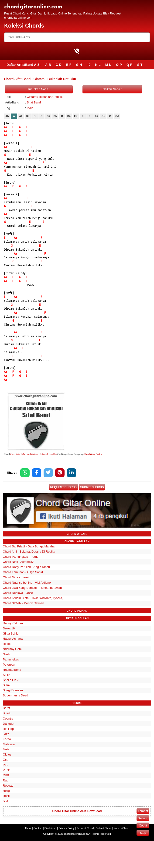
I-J (88, 65)
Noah (6, 654)
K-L (97, 65)
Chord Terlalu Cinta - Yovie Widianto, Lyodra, (33, 598)
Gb (103, 116)
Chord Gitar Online (92, 454)
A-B (48, 65)
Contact (38, 828)
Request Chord (85, 828)
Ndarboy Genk (12, 649)
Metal (6, 749)
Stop (143, 832)
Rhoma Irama (12, 670)
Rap (5, 780)
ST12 (6, 675)
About (28, 828)
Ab (7, 116)
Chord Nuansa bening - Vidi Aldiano (27, 583)
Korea (7, 739)
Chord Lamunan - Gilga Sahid (23, 572)
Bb (28, 116)
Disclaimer (50, 828)
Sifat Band (34, 102)
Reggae (8, 786)
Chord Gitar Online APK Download (77, 811)
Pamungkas (11, 659)
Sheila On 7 (11, 680)
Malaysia (9, 744)
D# (69, 116)
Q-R (130, 65)
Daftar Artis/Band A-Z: (24, 65)
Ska (5, 801)
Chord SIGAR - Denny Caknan (23, 603)
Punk (6, 770)
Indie (30, 108)
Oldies (7, 755)
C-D (59, 65)
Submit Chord (103, 828)
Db (55, 116)
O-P (119, 65)
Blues (6, 713)
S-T (140, 65)
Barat (6, 708)
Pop (5, 765)
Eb (75, 116)
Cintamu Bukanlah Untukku (45, 97)
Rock (6, 796)
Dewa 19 (9, 628)
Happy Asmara (13, 639)
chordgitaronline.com (33, 7)
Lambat (143, 811)
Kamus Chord (121, 828)
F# (96, 116)
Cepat (143, 825)
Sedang (143, 818)
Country (8, 718)
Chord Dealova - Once (18, 593)
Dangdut (8, 724)
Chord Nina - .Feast (16, 577)
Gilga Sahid (10, 633)
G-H (79, 65)
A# (20, 116)
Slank (6, 685)
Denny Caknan (13, 623)
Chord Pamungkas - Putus (20, 557)
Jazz (6, 734)
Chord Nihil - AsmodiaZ (18, 562)
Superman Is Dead (15, 696)
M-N (108, 65)
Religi (6, 791)
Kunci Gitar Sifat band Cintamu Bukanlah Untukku (33, 454)
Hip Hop (8, 729)
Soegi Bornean (13, 690)
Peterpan (9, 665)
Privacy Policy (66, 828)
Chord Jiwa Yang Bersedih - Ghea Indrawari (32, 588)
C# (48, 116)
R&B (6, 775)
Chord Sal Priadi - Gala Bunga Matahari (29, 546)
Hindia (7, 644)
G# (117, 116)
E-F (69, 65)
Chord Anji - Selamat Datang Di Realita (29, 552)
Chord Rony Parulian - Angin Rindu (26, 567)
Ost (5, 760)
